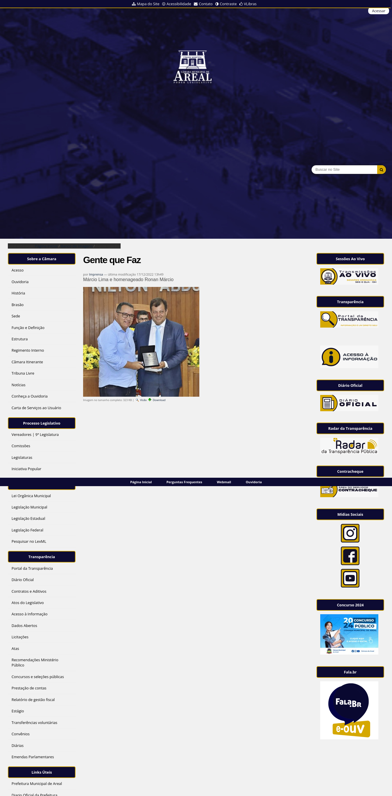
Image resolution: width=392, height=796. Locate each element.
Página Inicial (141, 482)
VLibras (250, 3)
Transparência (41, 556)
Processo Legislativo (41, 423)
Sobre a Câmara (41, 258)
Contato (206, 3)
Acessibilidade (179, 3)
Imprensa (96, 274)
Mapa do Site (148, 3)
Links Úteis (41, 772)
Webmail (224, 482)
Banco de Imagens (76, 246)
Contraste (228, 3)
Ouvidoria (254, 482)
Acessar (378, 10)
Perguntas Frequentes (184, 482)
